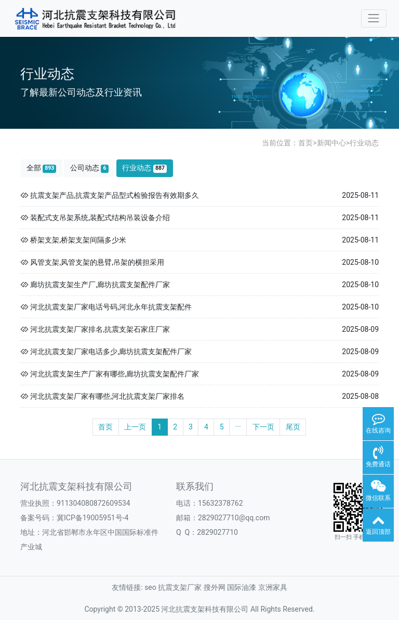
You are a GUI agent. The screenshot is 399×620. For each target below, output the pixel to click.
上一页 (135, 427)
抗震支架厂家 (180, 587)
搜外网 (214, 587)
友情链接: (127, 587)
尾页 (293, 427)
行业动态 (364, 143)
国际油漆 (241, 587)
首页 (305, 143)
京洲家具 (272, 587)
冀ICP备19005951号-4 (92, 518)
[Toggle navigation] (374, 18)
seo (150, 587)
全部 (41, 168)
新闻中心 (331, 143)
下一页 (263, 427)
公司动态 (89, 168)
